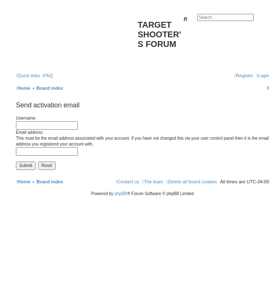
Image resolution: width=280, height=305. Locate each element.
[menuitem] (47, 75)
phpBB (121, 193)
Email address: (30, 132)
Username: (26, 118)
